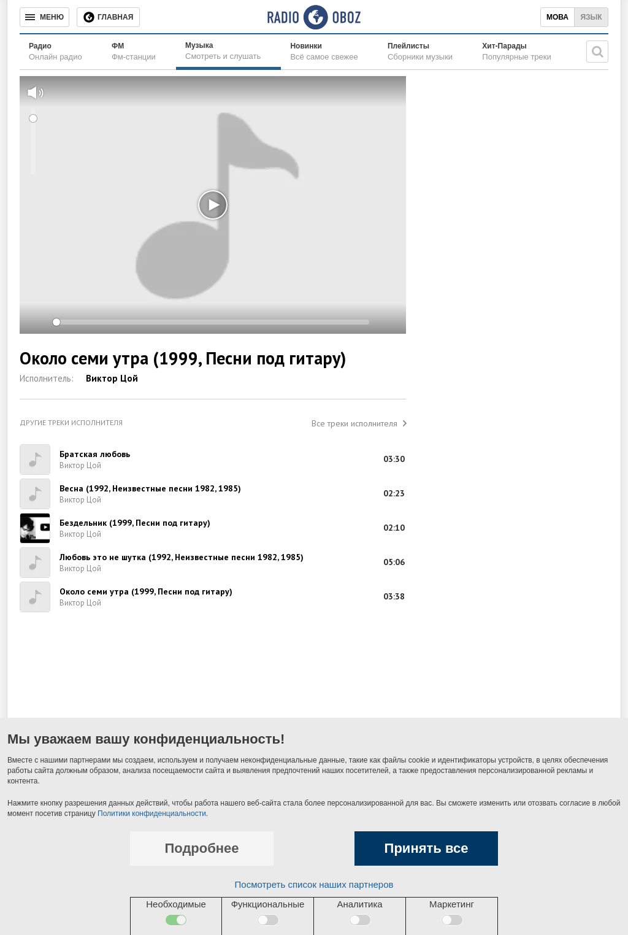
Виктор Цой (112, 378)
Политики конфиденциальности (152, 813)
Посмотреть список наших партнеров (314, 884)
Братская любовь (94, 454)
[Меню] (44, 17)
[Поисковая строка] (597, 51)
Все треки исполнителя (354, 423)
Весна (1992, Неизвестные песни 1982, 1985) (150, 488)
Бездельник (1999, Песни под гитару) (134, 522)
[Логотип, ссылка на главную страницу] (313, 17)
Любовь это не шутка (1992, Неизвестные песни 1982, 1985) (181, 557)
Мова (557, 17)
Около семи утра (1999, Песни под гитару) (145, 591)
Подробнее (201, 848)
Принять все (427, 848)
